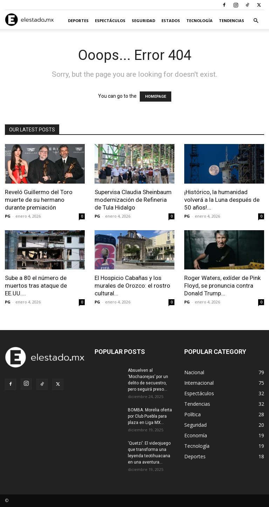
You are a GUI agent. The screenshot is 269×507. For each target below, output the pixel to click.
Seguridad (143, 20)
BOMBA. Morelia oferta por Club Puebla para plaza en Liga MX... (150, 416)
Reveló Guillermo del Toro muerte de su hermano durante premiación (39, 200)
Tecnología (199, 20)
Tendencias (231, 20)
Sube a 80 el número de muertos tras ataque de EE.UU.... (36, 285)
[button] (255, 21)
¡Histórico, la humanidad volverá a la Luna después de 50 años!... (222, 200)
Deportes (78, 20)
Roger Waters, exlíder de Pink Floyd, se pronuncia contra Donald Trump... (222, 285)
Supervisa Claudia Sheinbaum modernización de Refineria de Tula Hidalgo (133, 200)
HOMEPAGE (155, 96)
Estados (170, 20)
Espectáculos (110, 20)
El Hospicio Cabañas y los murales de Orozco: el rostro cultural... (132, 285)
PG (8, 216)
